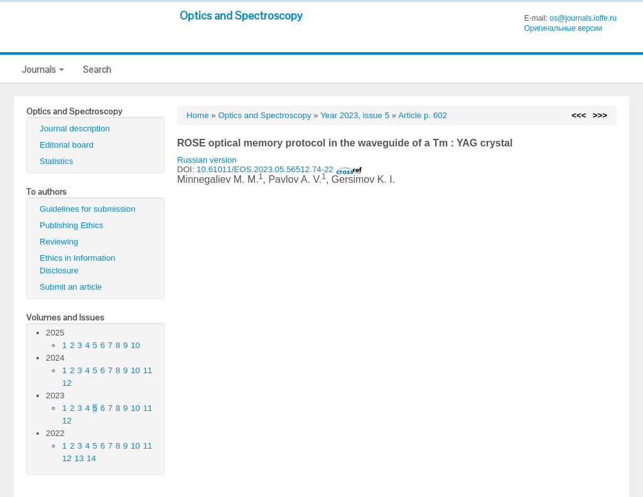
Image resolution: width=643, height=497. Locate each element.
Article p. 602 (422, 115)
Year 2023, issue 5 (354, 115)
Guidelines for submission (88, 209)
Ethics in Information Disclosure (78, 264)
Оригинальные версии (563, 28)
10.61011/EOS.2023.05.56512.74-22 (279, 169)
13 (79, 458)
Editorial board (67, 145)
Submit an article (71, 287)
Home (197, 115)
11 (148, 370)
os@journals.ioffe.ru (583, 18)
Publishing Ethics (72, 225)
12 (67, 383)
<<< (578, 115)
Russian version (207, 160)
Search (97, 69)
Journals (43, 69)
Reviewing (59, 241)
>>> (600, 115)
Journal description (75, 128)
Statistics (56, 161)
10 (135, 345)
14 (91, 458)
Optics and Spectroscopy (241, 15)
